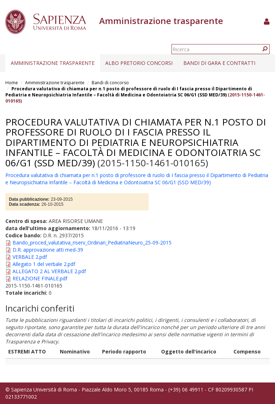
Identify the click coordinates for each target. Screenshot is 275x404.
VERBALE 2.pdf (30, 256)
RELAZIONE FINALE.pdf (40, 278)
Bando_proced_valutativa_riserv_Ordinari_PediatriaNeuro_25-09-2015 (92, 242)
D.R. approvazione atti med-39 (48, 249)
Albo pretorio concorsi (139, 63)
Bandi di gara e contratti (219, 63)
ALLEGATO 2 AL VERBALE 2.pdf (49, 271)
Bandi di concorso (110, 83)
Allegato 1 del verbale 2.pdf (44, 264)
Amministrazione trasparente (53, 63)
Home (11, 83)
